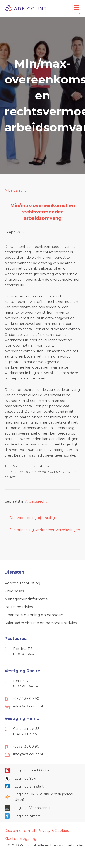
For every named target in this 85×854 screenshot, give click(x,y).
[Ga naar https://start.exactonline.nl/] (42, 770)
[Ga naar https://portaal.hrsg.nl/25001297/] (42, 796)
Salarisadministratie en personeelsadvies (41, 623)
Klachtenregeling (20, 838)
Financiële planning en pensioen (34, 615)
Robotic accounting (22, 583)
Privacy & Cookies (53, 831)
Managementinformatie (26, 599)
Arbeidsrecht (15, 190)
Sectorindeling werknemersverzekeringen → (45, 531)
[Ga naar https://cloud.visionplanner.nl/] (42, 808)
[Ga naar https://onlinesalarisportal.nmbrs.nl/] (42, 816)
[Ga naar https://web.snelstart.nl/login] (42, 786)
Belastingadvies (19, 607)
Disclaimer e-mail (20, 831)
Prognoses (14, 591)
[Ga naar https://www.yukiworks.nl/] (42, 778)
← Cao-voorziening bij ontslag (30, 518)
